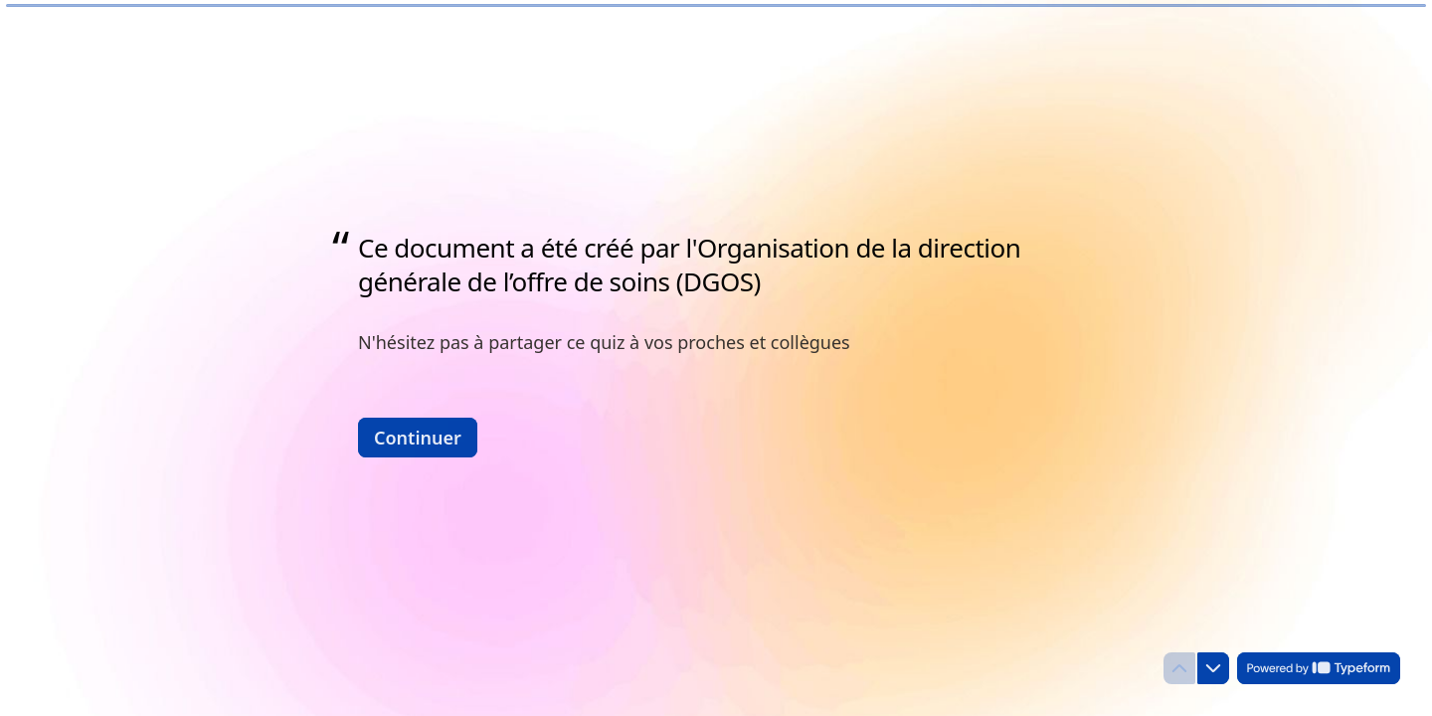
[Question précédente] (1179, 668)
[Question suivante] (1213, 668)
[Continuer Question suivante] (417, 436)
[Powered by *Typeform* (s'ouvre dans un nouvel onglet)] (1318, 668)
